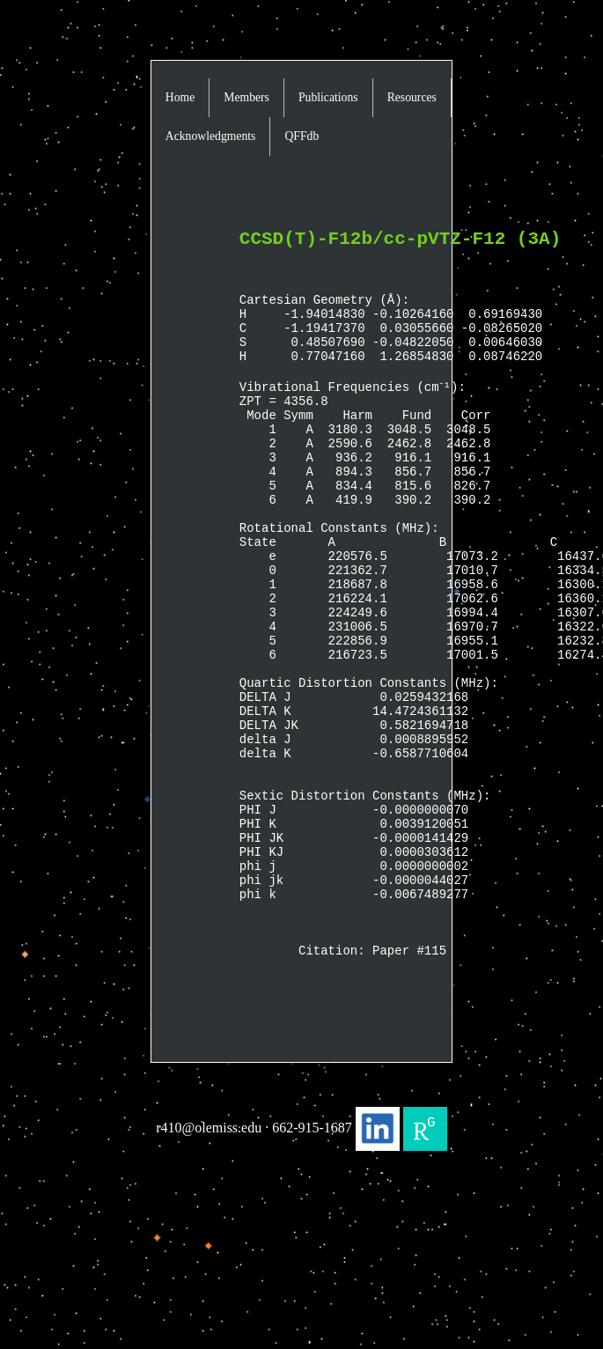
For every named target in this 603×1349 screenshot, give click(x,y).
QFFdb (301, 136)
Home (180, 97)
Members (246, 97)
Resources (412, 97)
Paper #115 (409, 1086)
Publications (328, 97)
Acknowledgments (210, 136)
